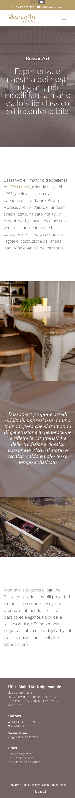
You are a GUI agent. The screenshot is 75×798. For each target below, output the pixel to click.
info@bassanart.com (23, 726)
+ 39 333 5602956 (24, 7)
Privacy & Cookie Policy (24, 785)
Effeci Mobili (19, 187)
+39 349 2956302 (27, 737)
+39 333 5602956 (27, 722)
